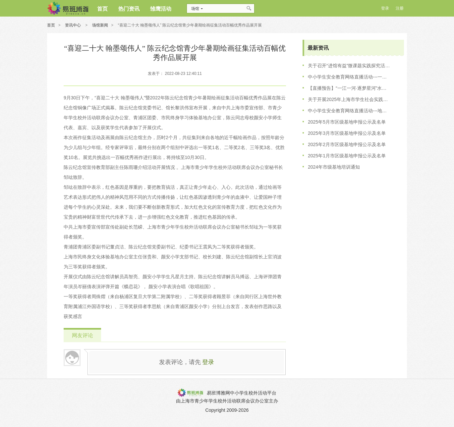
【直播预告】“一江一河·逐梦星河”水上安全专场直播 (349, 88)
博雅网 (67, 8)
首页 (51, 25)
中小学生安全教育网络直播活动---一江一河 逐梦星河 (349, 77)
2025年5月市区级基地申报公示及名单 (347, 122)
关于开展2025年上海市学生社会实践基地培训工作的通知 (349, 99)
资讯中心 (73, 25)
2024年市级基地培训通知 (334, 167)
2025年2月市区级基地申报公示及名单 (347, 144)
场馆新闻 (100, 25)
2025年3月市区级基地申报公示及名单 (347, 133)
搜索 (249, 8)
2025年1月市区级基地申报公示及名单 (347, 155)
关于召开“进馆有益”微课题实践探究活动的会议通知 (349, 65)
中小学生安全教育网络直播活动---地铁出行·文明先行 (349, 110)
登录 (208, 362)
